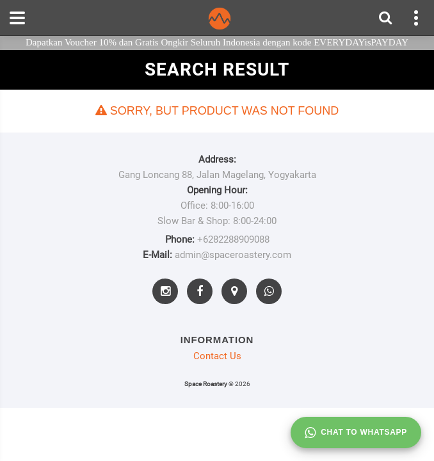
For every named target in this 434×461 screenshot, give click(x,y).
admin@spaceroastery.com (233, 255)
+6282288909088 (233, 239)
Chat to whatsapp (356, 432)
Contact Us (217, 356)
